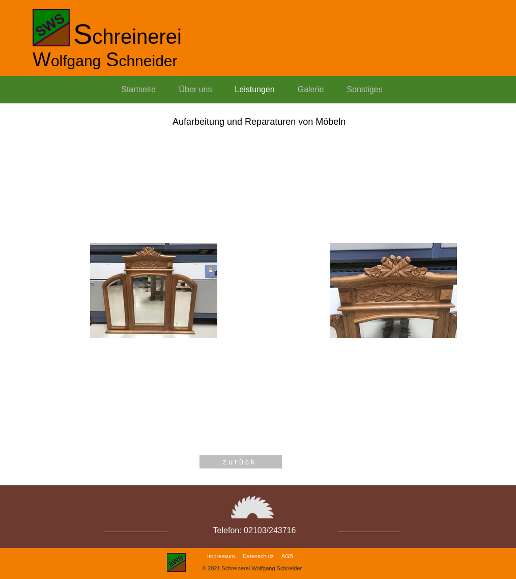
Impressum (221, 556)
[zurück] (240, 461)
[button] (364, 89)
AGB (287, 556)
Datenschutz (258, 556)
